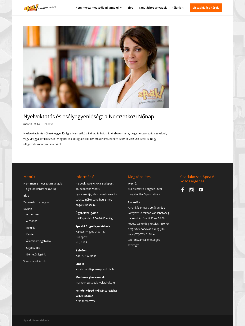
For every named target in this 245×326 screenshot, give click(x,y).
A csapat (31, 221)
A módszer (33, 214)
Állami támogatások (38, 241)
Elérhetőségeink (36, 254)
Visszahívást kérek (206, 7)
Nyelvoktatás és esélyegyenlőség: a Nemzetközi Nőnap (88, 116)
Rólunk (176, 7)
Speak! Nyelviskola (36, 320)
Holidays (48, 124)
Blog (130, 7)
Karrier (30, 234)
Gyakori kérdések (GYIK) (41, 189)
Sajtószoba (33, 248)
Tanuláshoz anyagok (152, 7)
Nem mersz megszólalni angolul (97, 7)
